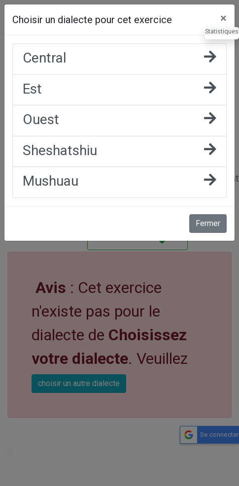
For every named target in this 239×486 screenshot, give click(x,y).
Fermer (208, 223)
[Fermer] (223, 18)
